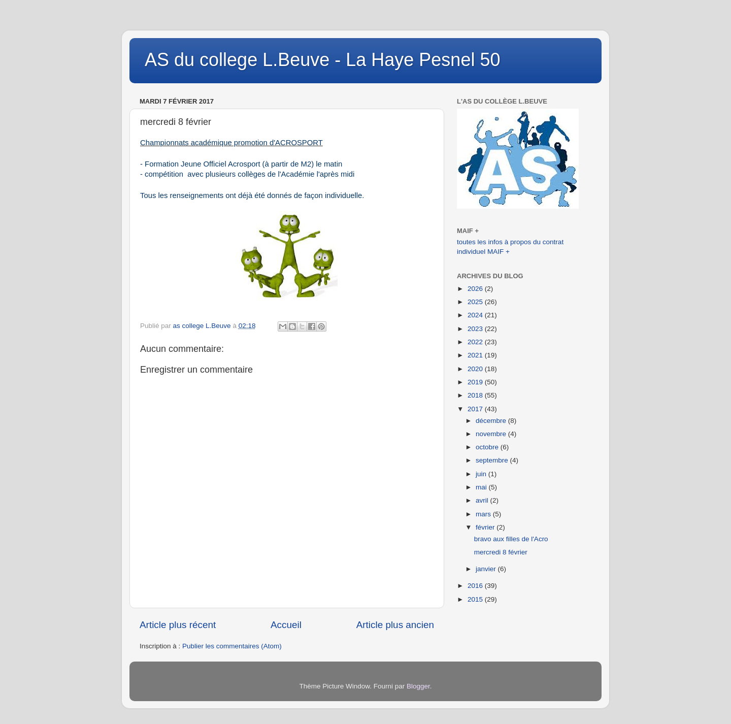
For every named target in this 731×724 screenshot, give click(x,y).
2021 (476, 355)
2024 (476, 315)
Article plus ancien (395, 624)
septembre (493, 460)
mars (484, 514)
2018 (476, 395)
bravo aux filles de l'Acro (511, 539)
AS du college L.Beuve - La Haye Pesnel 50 (322, 59)
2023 (476, 329)
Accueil (286, 624)
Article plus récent (178, 624)
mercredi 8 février (500, 552)
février (486, 527)
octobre (488, 447)
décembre (492, 420)
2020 (476, 369)
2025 (476, 302)
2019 (476, 382)
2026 (476, 288)
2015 (476, 599)
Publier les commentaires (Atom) (232, 646)
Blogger (418, 686)
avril (483, 500)
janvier (487, 569)
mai (482, 487)
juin (482, 474)
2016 (476, 585)
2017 (476, 409)
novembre (492, 434)
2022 (476, 342)
